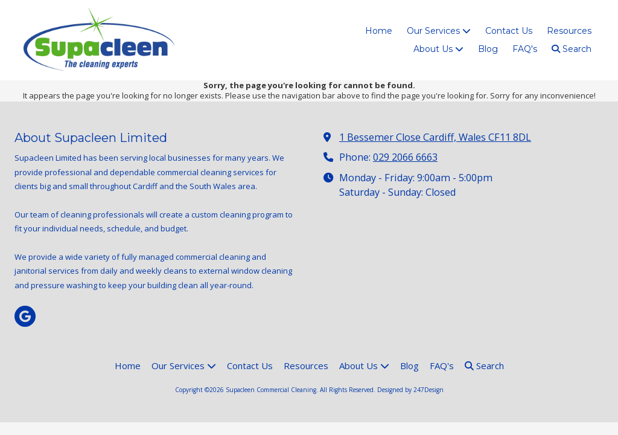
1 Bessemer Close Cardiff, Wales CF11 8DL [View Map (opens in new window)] (435, 137)
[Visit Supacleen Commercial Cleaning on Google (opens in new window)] (25, 316)
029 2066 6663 (405, 157)
